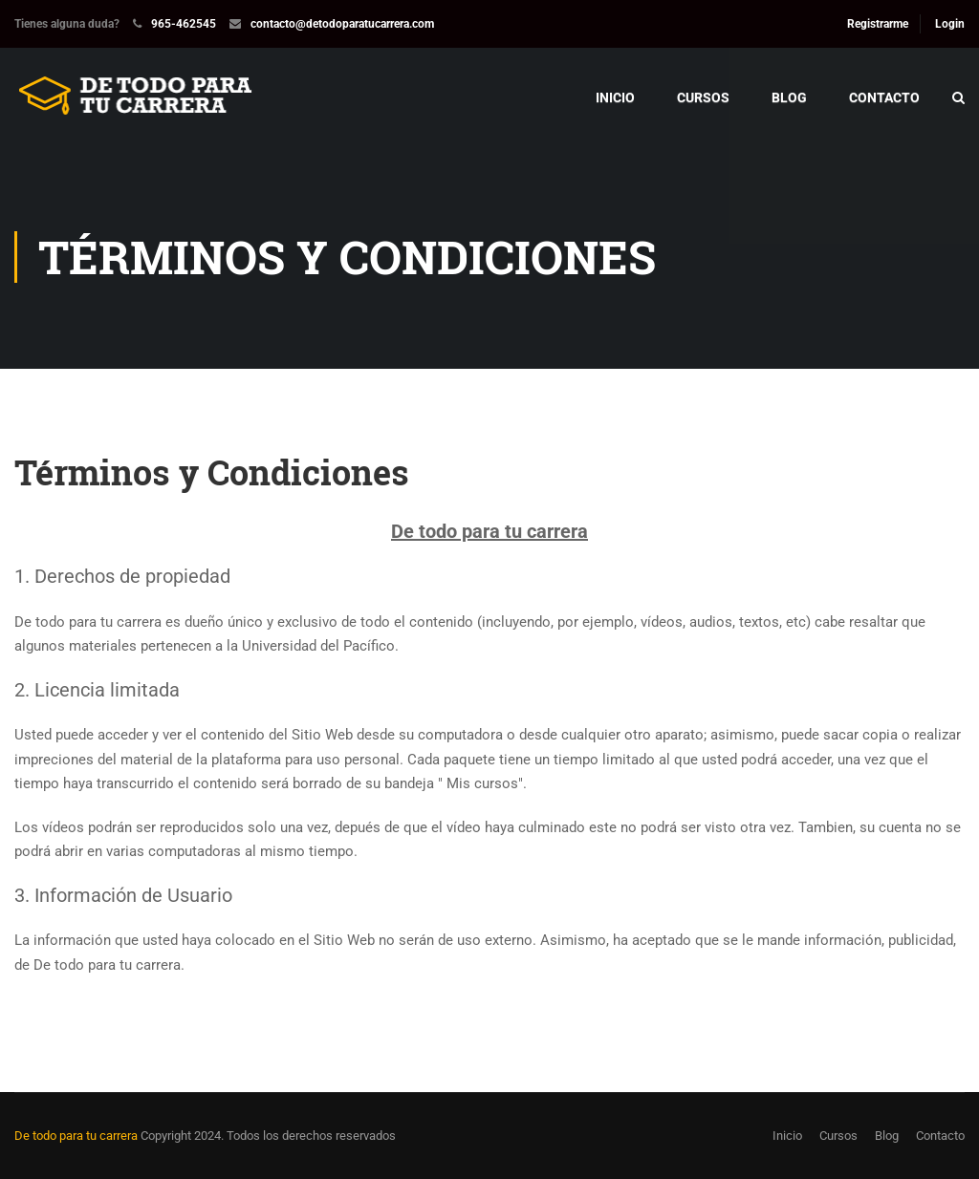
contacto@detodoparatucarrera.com (342, 24)
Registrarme (877, 24)
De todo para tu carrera (76, 1135)
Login (950, 24)
